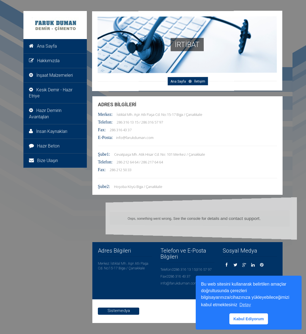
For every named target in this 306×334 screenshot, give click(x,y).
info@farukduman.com (135, 137)
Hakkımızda (44, 60)
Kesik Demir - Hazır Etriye (51, 93)
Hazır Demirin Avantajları (45, 113)
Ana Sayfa (43, 46)
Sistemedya (119, 310)
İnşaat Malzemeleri (51, 75)
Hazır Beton (44, 146)
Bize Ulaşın (43, 160)
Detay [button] (245, 304)
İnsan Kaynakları (48, 131)
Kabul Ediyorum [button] (248, 319)
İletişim (196, 81)
